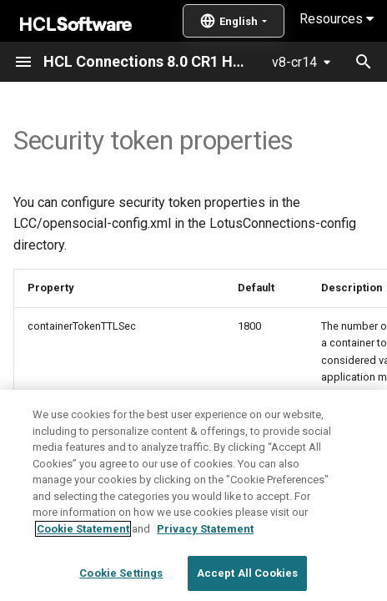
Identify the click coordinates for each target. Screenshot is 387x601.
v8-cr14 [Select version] (294, 62)
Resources (336, 19)
